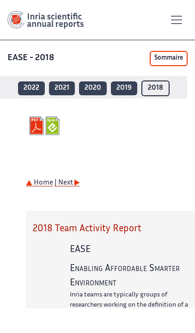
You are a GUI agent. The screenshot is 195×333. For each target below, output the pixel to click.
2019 (124, 88)
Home (39, 183)
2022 (31, 88)
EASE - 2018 (31, 58)
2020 (93, 88)
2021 (62, 88)
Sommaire (168, 58)
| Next (67, 183)
